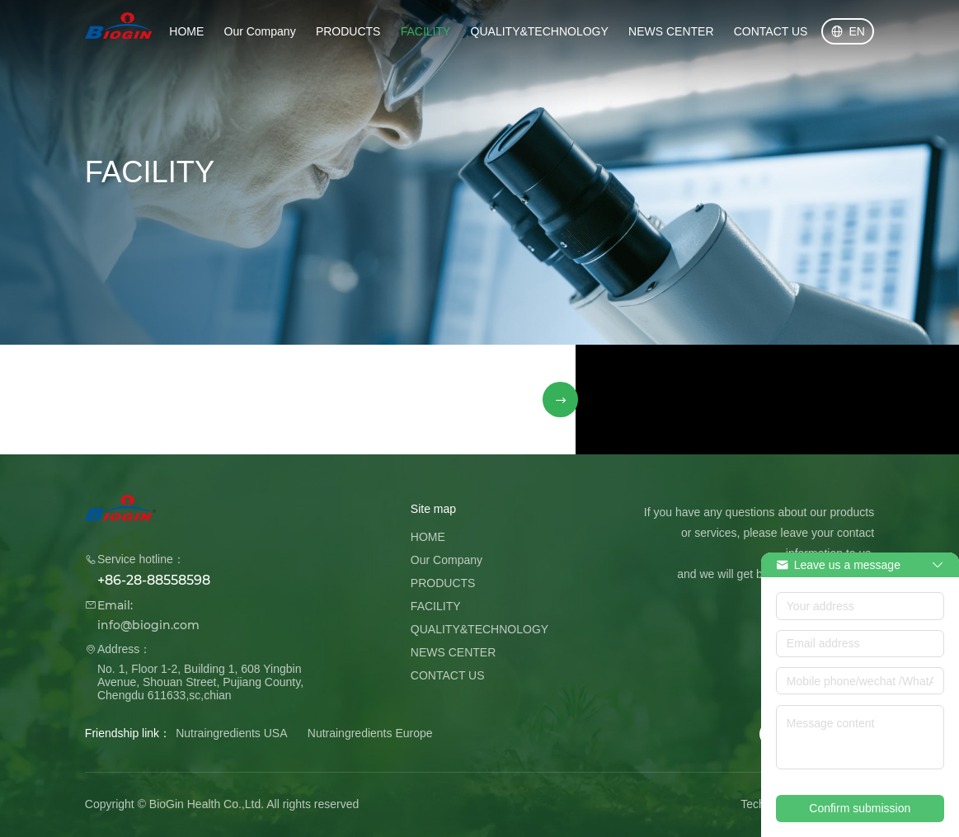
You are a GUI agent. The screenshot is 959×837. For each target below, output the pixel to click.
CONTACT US (771, 31)
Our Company (260, 31)
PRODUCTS (348, 31)
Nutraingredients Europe (370, 733)
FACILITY (426, 31)
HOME (186, 31)
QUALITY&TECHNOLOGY (540, 31)
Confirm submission (859, 808)
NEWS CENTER (670, 31)
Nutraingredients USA (231, 733)
